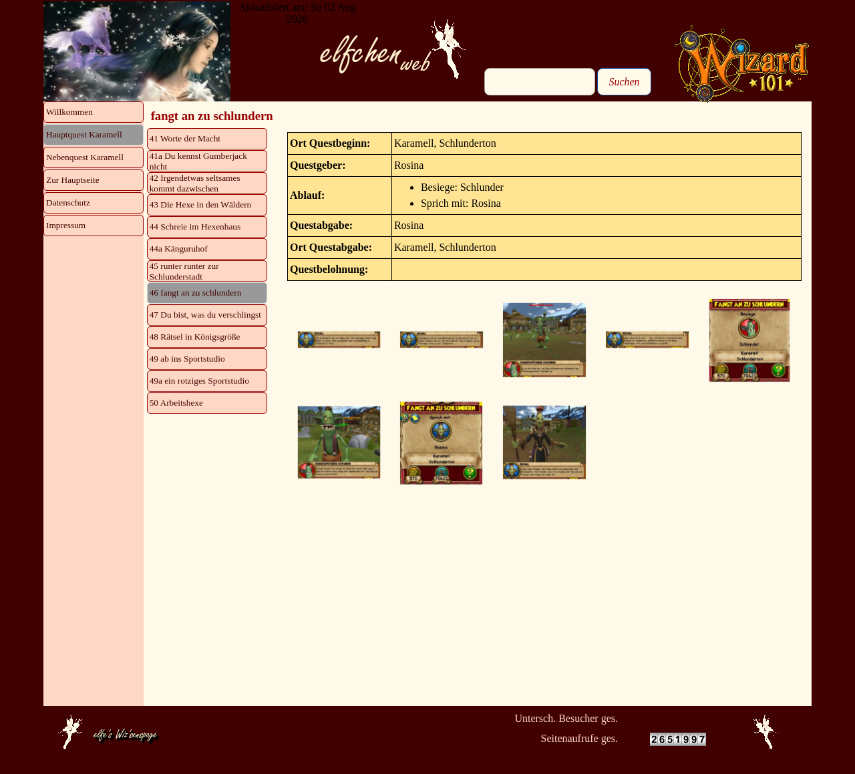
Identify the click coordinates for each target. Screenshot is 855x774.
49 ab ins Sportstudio (187, 359)
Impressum (66, 225)
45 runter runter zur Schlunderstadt (184, 271)
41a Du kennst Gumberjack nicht (198, 161)
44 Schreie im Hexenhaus (195, 227)
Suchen (624, 81)
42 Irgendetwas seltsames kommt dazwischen (195, 183)
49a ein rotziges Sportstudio (199, 381)
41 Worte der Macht (185, 138)
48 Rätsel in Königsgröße (195, 337)
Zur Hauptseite (73, 180)
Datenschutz (68, 203)
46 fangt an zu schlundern (196, 293)
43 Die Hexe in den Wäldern (201, 205)
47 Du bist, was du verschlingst (205, 315)
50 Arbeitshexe (176, 403)
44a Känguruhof (179, 249)
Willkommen (69, 112)
